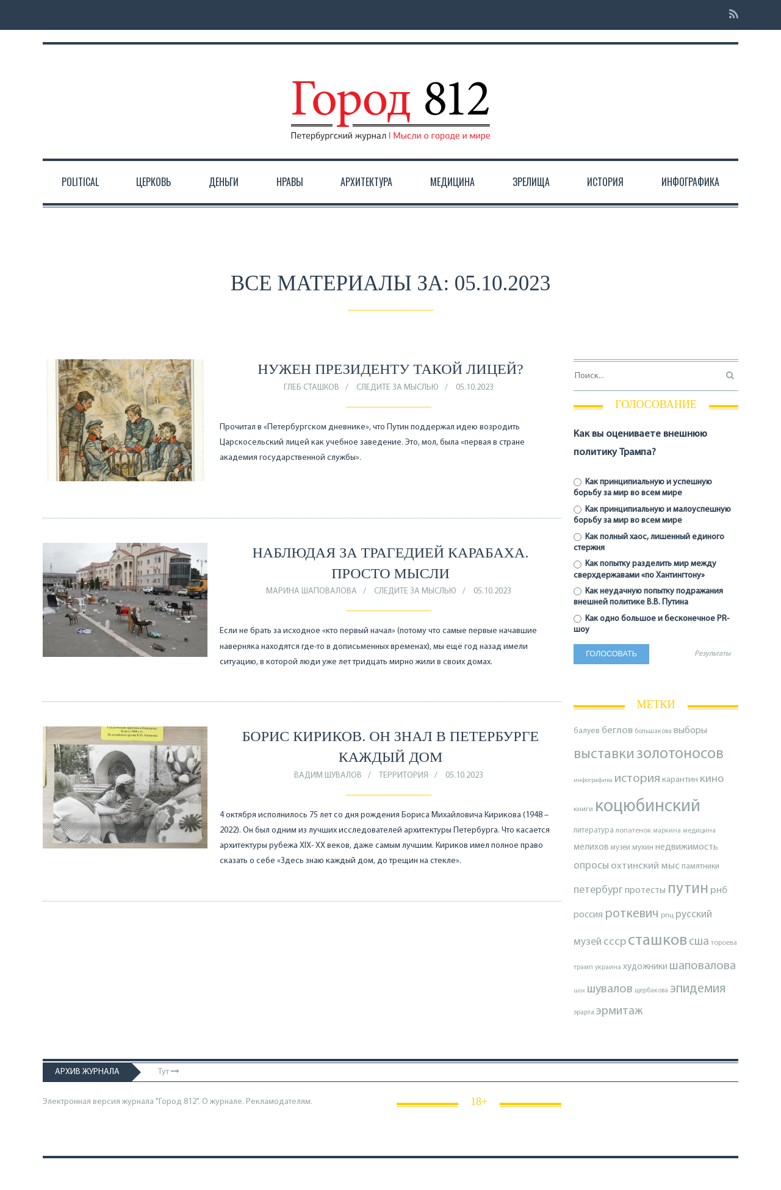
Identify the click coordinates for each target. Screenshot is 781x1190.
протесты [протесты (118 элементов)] (645, 890)
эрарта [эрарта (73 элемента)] (584, 1012)
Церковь (153, 181)
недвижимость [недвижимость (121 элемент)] (686, 847)
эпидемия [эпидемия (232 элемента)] (698, 989)
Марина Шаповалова (311, 591)
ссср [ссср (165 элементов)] (614, 942)
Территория (403, 775)
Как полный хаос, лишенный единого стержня (649, 542)
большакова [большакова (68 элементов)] (653, 731)
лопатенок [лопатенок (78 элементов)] (633, 830)
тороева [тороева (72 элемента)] (724, 943)
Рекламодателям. (279, 1101)
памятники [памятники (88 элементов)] (700, 866)
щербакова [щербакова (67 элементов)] (651, 990)
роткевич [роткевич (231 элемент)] (632, 914)
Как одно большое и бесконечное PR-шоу (651, 624)
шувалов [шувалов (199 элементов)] (610, 989)
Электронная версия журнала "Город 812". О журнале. (143, 1101)
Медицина (452, 181)
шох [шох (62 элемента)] (579, 990)
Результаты (712, 654)
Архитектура (366, 181)
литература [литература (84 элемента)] (594, 830)
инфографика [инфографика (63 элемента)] (593, 780)
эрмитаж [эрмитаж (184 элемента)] (619, 1011)
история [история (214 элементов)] (637, 779)
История (605, 181)
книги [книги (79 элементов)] (583, 809)
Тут (168, 1072)
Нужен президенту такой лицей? (390, 369)
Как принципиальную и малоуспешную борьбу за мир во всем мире (652, 515)
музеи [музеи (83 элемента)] (620, 847)
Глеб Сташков (311, 387)
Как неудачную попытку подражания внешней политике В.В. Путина (648, 597)
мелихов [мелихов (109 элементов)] (591, 847)
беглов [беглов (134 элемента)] (617, 730)
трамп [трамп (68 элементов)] (583, 967)
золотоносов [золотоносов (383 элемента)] (680, 754)
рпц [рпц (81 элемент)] (667, 915)
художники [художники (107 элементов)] (645, 967)
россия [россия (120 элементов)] (588, 915)
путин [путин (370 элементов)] (688, 889)
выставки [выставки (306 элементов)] (604, 754)
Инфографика (690, 181)
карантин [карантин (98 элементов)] (680, 779)
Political (80, 181)
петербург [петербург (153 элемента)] (598, 890)
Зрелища (531, 181)
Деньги (224, 181)
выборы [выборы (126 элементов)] (690, 731)
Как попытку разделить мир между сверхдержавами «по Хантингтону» (645, 569)
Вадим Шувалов (328, 775)
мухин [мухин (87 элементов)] (642, 847)
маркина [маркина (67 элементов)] (667, 831)
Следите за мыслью (397, 387)
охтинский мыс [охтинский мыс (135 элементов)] (645, 866)
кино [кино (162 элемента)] (712, 779)
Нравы (289, 181)
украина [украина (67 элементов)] (608, 967)
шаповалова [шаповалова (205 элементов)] (702, 966)
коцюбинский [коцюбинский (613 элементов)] (647, 806)
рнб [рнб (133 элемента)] (718, 890)
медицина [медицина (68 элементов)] (699, 830)
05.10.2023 (475, 387)
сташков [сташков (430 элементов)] (657, 941)
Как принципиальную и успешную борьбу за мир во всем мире (643, 488)
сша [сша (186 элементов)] (699, 942)
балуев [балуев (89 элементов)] (587, 731)
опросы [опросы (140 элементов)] (591, 866)
